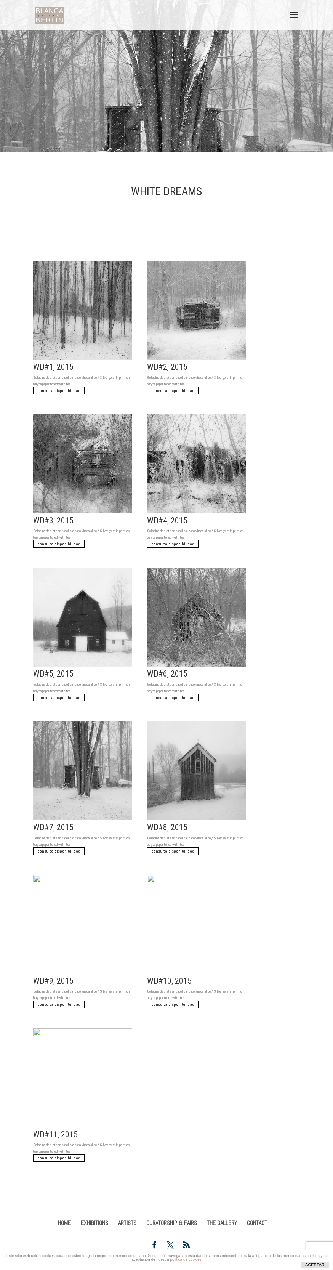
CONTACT (257, 1223)
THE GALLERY (222, 1223)
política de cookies (185, 1259)
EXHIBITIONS (94, 1223)
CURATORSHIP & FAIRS (171, 1223)
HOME (64, 1223)
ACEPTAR (315, 1264)
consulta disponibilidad (58, 390)
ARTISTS (127, 1223)
